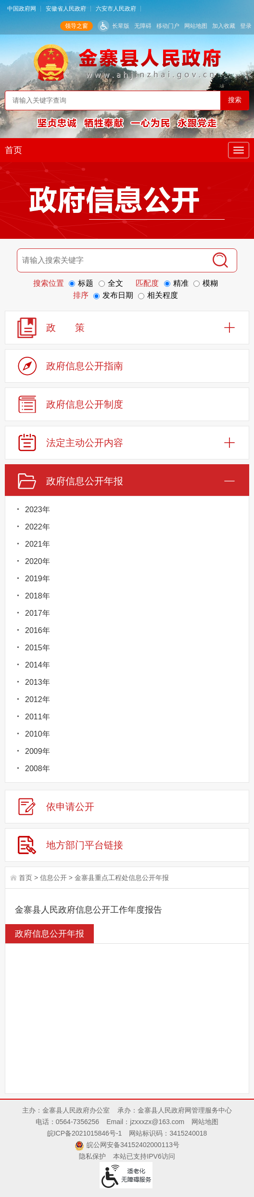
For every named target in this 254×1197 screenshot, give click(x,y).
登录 (246, 26)
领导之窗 (76, 26)
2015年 (37, 648)
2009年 (37, 751)
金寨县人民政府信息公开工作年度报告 (88, 910)
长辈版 (120, 26)
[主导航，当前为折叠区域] (238, 150)
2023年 (37, 509)
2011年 (37, 717)
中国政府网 (21, 8)
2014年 (37, 665)
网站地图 (195, 26)
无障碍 (143, 26)
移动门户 (167, 26)
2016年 (37, 630)
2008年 (37, 768)
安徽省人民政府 (66, 8)
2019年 (37, 579)
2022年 (37, 527)
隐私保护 (92, 1156)
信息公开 (53, 877)
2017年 (37, 613)
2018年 (37, 596)
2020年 (37, 561)
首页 (13, 150)
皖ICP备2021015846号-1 (84, 1133)
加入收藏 (223, 26)
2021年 (37, 544)
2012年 (37, 699)
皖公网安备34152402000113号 (133, 1145)
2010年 (37, 734)
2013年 (37, 682)
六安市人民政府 (116, 8)
